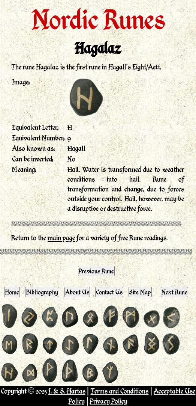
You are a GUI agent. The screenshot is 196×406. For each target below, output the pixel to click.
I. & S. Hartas (66, 390)
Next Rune (174, 292)
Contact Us (109, 292)
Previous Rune (96, 271)
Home (12, 292)
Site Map (140, 292)
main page (61, 237)
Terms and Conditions (119, 390)
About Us (77, 292)
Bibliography (42, 292)
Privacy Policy (108, 401)
